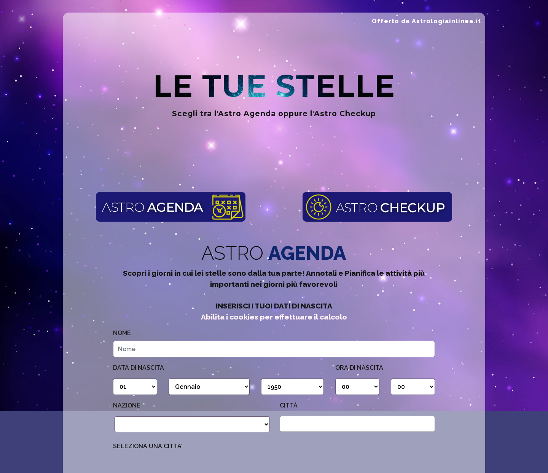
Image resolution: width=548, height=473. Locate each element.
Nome (122, 333)
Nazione (126, 405)
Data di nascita (138, 367)
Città (289, 405)
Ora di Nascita (359, 367)
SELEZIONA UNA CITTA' (148, 446)
